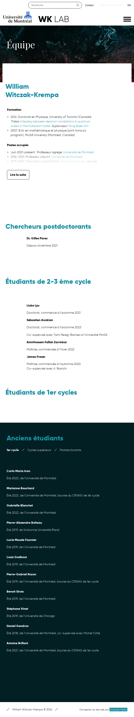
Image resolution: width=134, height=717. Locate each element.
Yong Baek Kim (78, 126)
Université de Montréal (78, 152)
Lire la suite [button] (18, 175)
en (129, 5)
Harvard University (72, 161)
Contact (89, 5)
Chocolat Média (118, 709)
